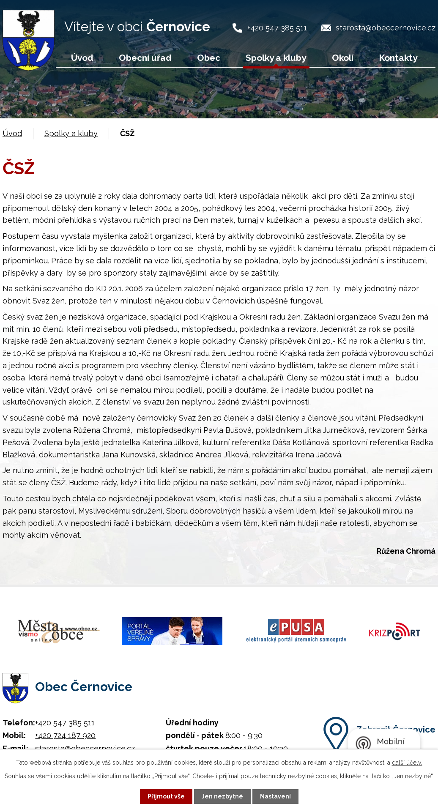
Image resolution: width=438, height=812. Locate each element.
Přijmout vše (166, 796)
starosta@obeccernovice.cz (385, 27)
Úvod (82, 57)
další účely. (407, 762)
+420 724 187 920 (65, 735)
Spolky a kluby (276, 57)
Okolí (342, 57)
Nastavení (275, 796)
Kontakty (398, 57)
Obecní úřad (145, 57)
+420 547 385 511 (277, 27)
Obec (208, 57)
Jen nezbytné (222, 796)
